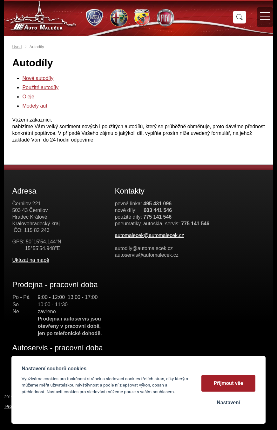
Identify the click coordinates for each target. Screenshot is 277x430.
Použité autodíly (40, 87)
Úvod (17, 46)
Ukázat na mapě (30, 260)
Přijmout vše (228, 383)
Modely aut (34, 106)
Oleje (28, 96)
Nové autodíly (37, 78)
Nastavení (228, 403)
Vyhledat (239, 17)
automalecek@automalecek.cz (149, 235)
